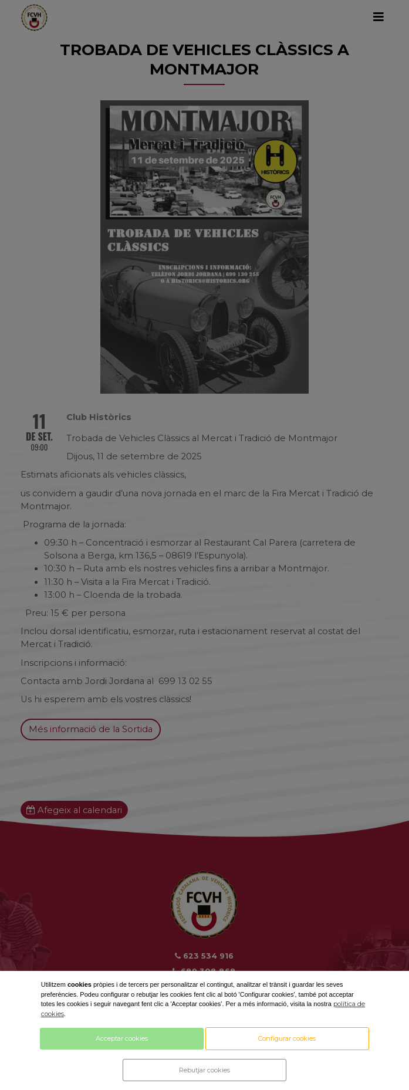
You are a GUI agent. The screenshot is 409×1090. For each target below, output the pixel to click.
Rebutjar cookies (204, 1070)
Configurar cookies (287, 1038)
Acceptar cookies (122, 1038)
